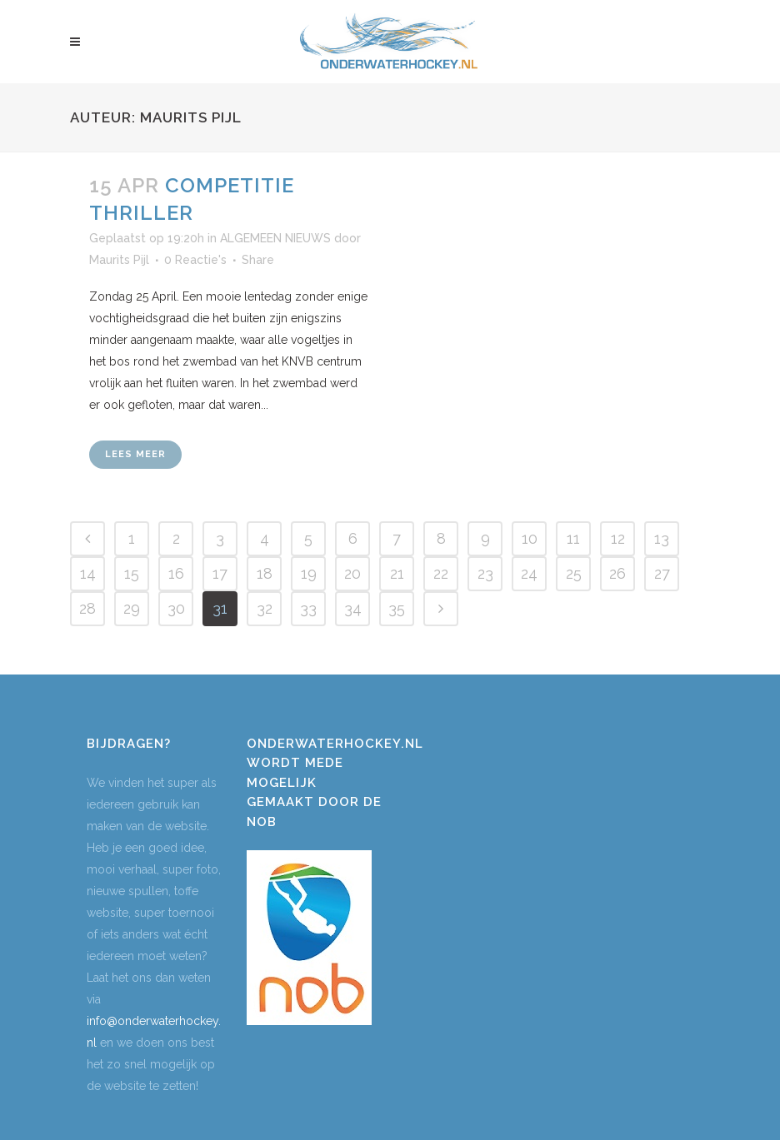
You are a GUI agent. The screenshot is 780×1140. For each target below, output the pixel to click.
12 (618, 538)
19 (309, 573)
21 (397, 573)
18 (264, 573)
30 (176, 608)
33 (308, 608)
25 (574, 573)
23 (485, 573)
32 (264, 608)
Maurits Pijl (119, 259)
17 (220, 573)
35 (396, 608)
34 (353, 608)
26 (617, 573)
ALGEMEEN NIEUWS (275, 238)
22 (440, 573)
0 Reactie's (195, 259)
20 (352, 573)
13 (661, 538)
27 (662, 573)
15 (131, 573)
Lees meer (135, 454)
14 (88, 573)
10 (530, 538)
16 (176, 573)
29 (131, 608)
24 (529, 573)
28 (87, 608)
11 (573, 538)
